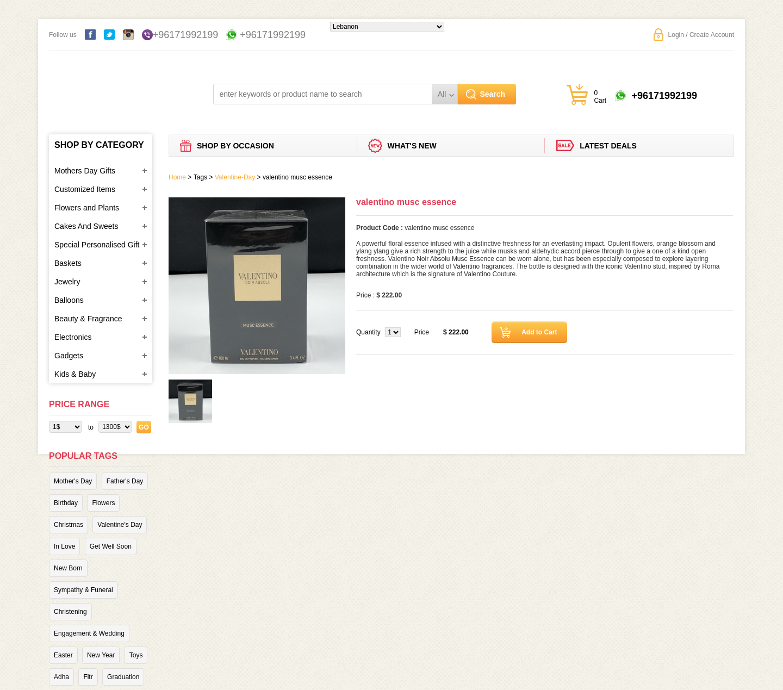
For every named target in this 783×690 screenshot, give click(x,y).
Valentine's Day (119, 525)
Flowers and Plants (86, 207)
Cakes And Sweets (86, 226)
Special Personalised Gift (96, 244)
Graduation (123, 677)
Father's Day (125, 481)
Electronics (72, 337)
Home (177, 177)
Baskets (68, 263)
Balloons (69, 300)
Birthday (66, 503)
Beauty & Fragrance (88, 318)
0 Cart (600, 96)
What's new (412, 145)
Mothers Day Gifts (84, 170)
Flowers (103, 503)
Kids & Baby (75, 374)
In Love (64, 546)
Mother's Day (73, 481)
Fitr (87, 677)
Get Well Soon (111, 546)
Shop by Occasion (235, 145)
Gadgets (68, 355)
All (442, 94)
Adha (61, 677)
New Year (101, 655)
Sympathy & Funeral (83, 590)
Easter (63, 655)
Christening (70, 612)
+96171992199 (186, 34)
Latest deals (608, 145)
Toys (136, 655)
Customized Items (84, 189)
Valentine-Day (235, 177)
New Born (68, 568)
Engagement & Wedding (89, 633)
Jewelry (67, 281)
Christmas (68, 525)
